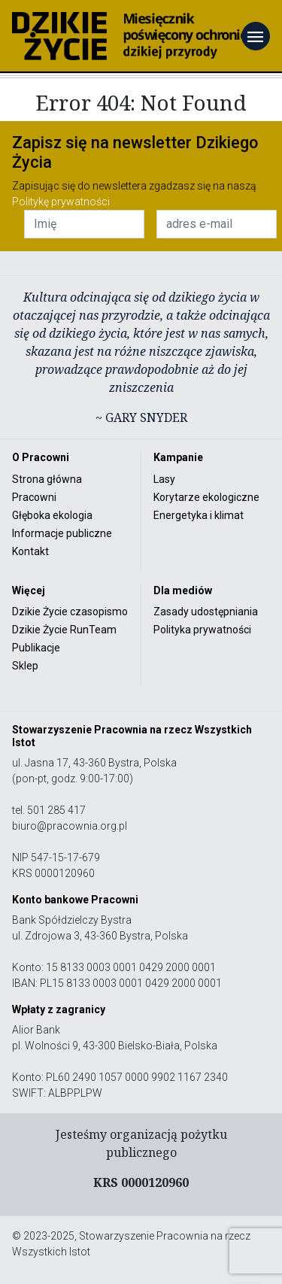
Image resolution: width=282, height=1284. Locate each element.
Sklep (25, 666)
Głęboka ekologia (52, 515)
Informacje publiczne (62, 533)
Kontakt (30, 551)
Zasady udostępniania (205, 612)
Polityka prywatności (202, 630)
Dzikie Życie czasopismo (70, 612)
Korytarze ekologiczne (206, 497)
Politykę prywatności (61, 202)
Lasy (164, 479)
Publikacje (36, 648)
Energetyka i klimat (198, 515)
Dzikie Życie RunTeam (64, 630)
